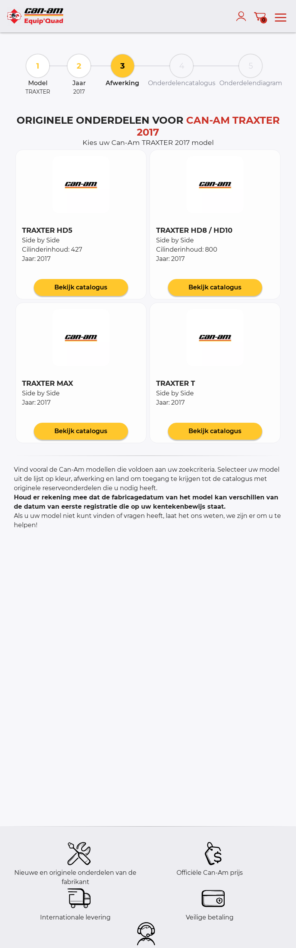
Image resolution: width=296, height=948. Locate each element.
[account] (242, 16)
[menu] (280, 16)
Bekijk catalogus (80, 287)
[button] (80, 184)
